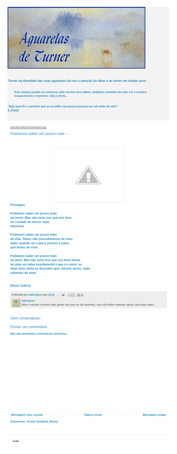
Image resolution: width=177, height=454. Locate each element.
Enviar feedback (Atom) (42, 421)
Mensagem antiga (154, 414)
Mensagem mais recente (27, 414)
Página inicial (93, 414)
